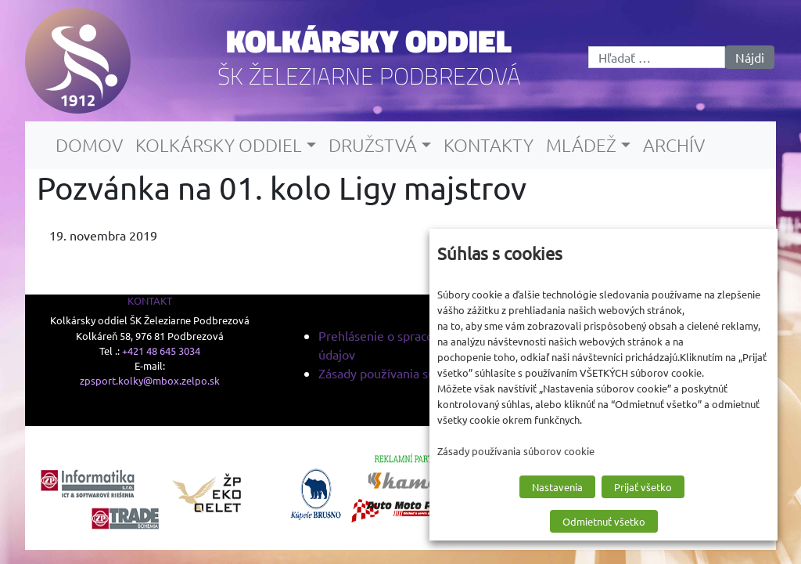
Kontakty (488, 145)
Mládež (581, 145)
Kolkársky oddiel (369, 40)
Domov (89, 145)
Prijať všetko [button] (643, 487)
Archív (674, 145)
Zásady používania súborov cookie (412, 373)
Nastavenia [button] (557, 487)
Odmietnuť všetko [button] (603, 521)
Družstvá (373, 145)
